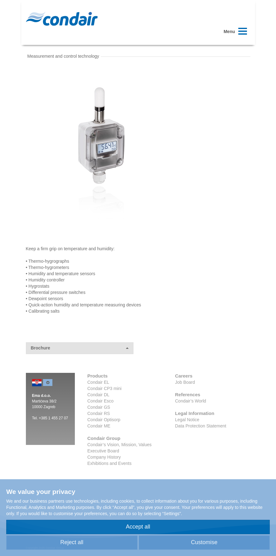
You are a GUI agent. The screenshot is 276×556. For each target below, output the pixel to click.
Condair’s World (190, 400)
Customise (204, 542)
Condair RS (98, 413)
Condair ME (98, 425)
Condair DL (98, 394)
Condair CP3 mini (104, 388)
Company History (104, 457)
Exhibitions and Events (109, 463)
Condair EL (98, 382)
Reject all (71, 542)
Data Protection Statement (200, 425)
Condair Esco (100, 400)
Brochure (79, 348)
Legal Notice (187, 419)
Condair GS (98, 407)
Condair (62, 19)
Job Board (185, 382)
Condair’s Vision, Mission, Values (119, 444)
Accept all (138, 527)
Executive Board (103, 450)
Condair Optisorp (103, 419)
